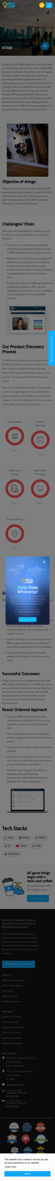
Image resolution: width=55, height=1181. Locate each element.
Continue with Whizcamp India (27, 612)
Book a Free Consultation (51, 348)
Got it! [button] (27, 1174)
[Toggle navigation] (49, 5)
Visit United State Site (27, 619)
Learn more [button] (10, 1166)
